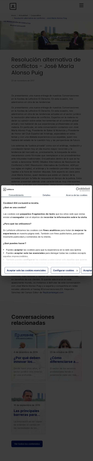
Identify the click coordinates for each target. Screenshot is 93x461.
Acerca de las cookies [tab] (76, 195)
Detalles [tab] (46, 195)
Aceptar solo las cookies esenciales (26, 270)
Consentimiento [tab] (16, 195)
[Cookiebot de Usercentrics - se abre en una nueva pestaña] (78, 189)
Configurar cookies (65, 270)
